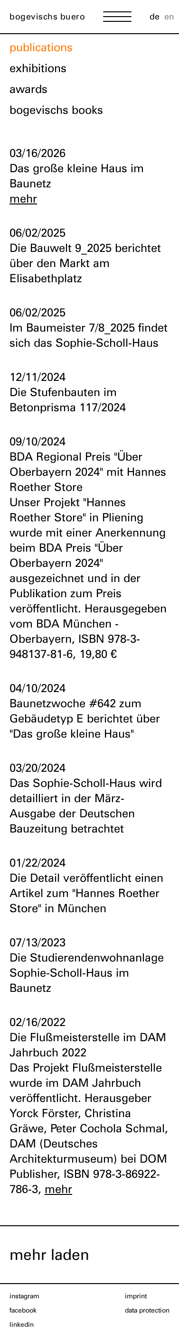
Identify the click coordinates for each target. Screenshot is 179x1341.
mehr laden (49, 1254)
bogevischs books (56, 110)
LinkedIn (21, 1324)
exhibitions (37, 68)
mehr (23, 198)
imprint (136, 1296)
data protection (147, 1310)
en (169, 16)
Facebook (23, 1310)
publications (41, 47)
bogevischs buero (47, 16)
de (155, 16)
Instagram (24, 1296)
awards (28, 89)
